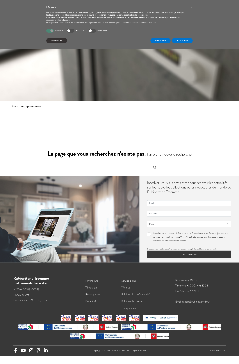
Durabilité (90, 303)
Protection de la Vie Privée (203, 234)
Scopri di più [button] (56, 40)
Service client (128, 282)
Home (15, 106)
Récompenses (92, 296)
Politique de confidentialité (135, 296)
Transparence (128, 310)
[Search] (117, 167)
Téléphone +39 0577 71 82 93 (191, 287)
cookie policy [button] (143, 15)
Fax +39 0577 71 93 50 (188, 292)
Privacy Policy (192, 250)
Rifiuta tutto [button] (160, 40)
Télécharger (91, 289)
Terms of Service (206, 250)
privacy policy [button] (144, 12)
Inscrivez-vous (189, 256)
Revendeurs (91, 282)
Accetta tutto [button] (182, 40)
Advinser (222, 352)
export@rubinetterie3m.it (196, 303)
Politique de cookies (132, 303)
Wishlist (125, 289)
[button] (191, 7)
